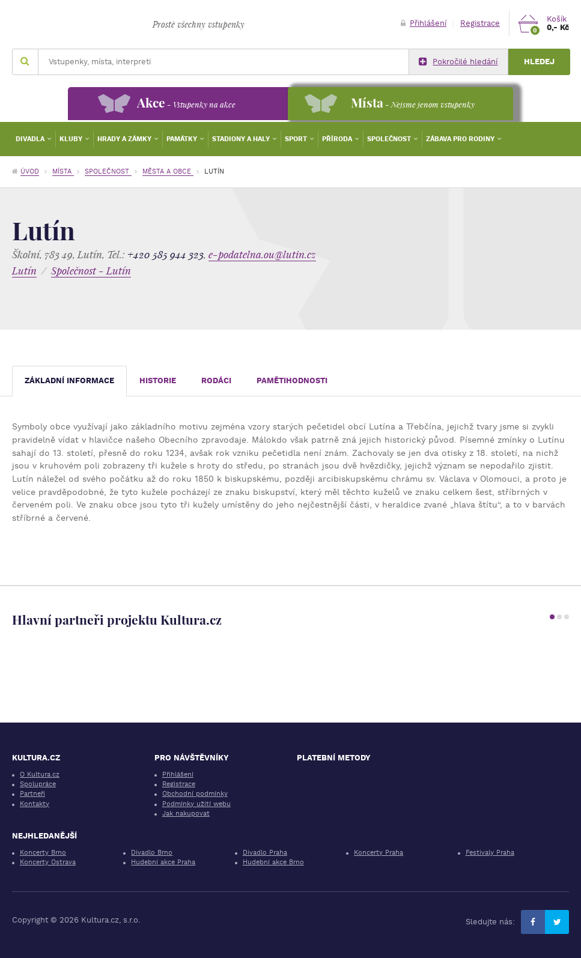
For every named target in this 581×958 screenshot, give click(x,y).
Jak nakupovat (186, 813)
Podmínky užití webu (196, 804)
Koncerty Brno (43, 852)
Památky (182, 139)
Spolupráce (38, 784)
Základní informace (69, 380)
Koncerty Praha (378, 852)
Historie (157, 380)
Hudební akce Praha (163, 862)
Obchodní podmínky (195, 794)
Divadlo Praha (265, 852)
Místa (63, 171)
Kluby (71, 139)
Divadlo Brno (151, 852)
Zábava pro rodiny (461, 139)
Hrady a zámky (125, 139)
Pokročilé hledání (458, 62)
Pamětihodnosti (292, 380)
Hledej (539, 61)
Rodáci (216, 380)
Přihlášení (423, 23)
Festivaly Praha (490, 852)
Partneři (32, 794)
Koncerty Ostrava (48, 862)
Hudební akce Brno (273, 862)
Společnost (390, 139)
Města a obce (167, 171)
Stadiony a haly (242, 139)
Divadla (31, 139)
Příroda (338, 139)
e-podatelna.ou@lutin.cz (262, 254)
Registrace (480, 23)
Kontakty (34, 804)
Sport (297, 139)
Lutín (24, 270)
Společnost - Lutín (91, 270)
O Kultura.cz (39, 774)
